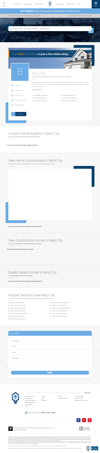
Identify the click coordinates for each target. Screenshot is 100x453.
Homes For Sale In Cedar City (59, 305)
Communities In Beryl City (69, 95)
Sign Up (60, 396)
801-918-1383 (48, 412)
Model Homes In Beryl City (40, 100)
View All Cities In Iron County (70, 100)
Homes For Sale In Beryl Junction (60, 302)
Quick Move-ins (17, 4)
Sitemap (28, 428)
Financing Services (63, 398)
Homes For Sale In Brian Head (17, 305)
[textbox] (54, 29)
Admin (49, 428)
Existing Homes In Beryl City (69, 98)
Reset (53, 428)
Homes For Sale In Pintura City (59, 316)
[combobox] (50, 28)
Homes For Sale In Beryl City (17, 302)
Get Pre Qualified (79, 396)
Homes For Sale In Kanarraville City (60, 308)
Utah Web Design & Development (10, 428)
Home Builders (27, 4)
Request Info (17, 114)
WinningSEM (23, 430)
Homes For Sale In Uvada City (17, 319)
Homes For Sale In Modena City (18, 310)
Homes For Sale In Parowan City (60, 313)
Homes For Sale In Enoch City (17, 308)
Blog (43, 398)
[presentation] (22, 366)
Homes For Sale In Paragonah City (18, 313)
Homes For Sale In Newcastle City (60, 310)
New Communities (38, 4)
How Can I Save (79, 398)
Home (69, 15)
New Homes (19, 95)
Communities (19, 90)
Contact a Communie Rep (81, 400)
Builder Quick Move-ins (30, 400)
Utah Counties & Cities (76, 15)
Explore (43, 396)
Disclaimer (44, 428)
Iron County (84, 15)
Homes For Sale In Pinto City (17, 316)
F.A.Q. (78, 4)
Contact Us (44, 400)
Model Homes (60, 4)
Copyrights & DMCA (36, 428)
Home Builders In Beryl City (40, 95)
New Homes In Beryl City (40, 98)
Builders (18, 85)
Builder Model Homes (30, 402)
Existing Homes (70, 4)
